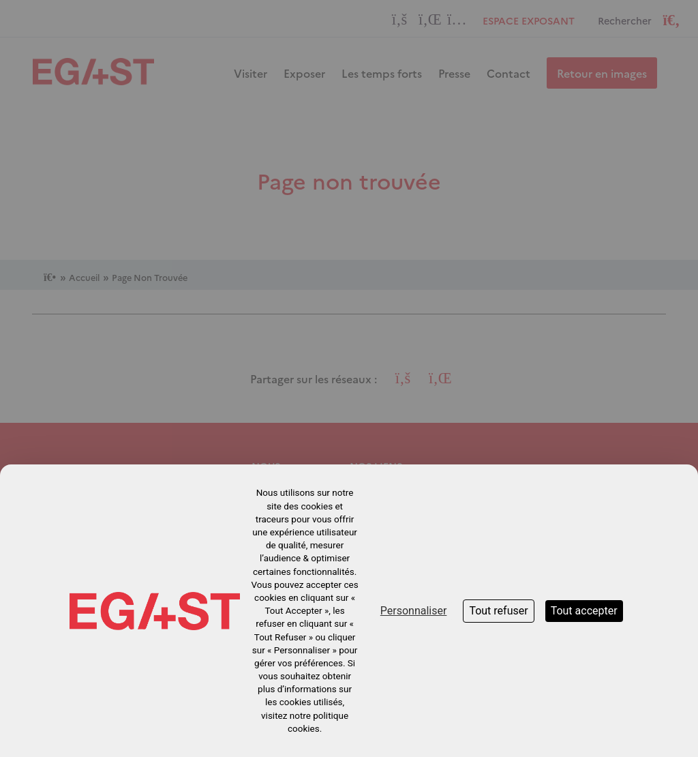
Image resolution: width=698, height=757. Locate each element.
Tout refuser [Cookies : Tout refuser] (498, 610)
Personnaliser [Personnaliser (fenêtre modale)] (413, 610)
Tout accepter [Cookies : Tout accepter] (584, 610)
